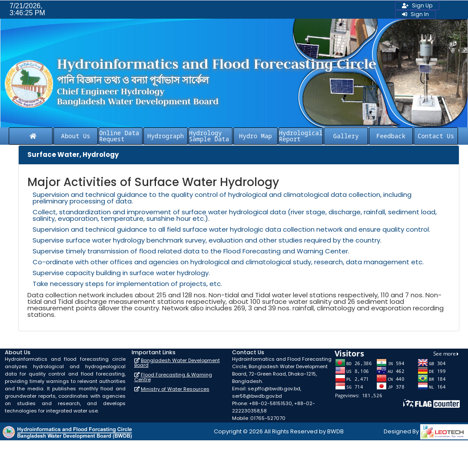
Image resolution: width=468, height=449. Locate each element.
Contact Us (436, 136)
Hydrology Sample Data (209, 136)
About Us (75, 136)
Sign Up (417, 5)
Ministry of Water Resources (175, 389)
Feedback (390, 136)
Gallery (346, 136)
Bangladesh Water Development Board (177, 363)
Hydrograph (165, 136)
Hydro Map (255, 136)
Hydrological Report (301, 136)
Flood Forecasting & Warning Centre (173, 377)
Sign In (415, 14)
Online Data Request (119, 136)
